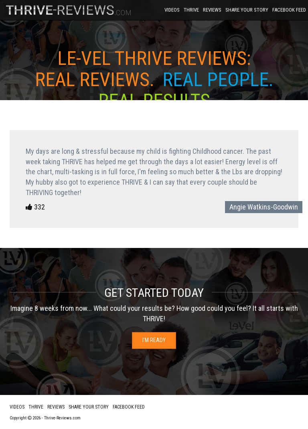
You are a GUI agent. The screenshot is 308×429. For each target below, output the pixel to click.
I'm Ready (154, 340)
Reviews (212, 10)
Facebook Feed (289, 10)
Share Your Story (246, 10)
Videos (172, 10)
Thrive (191, 10)
